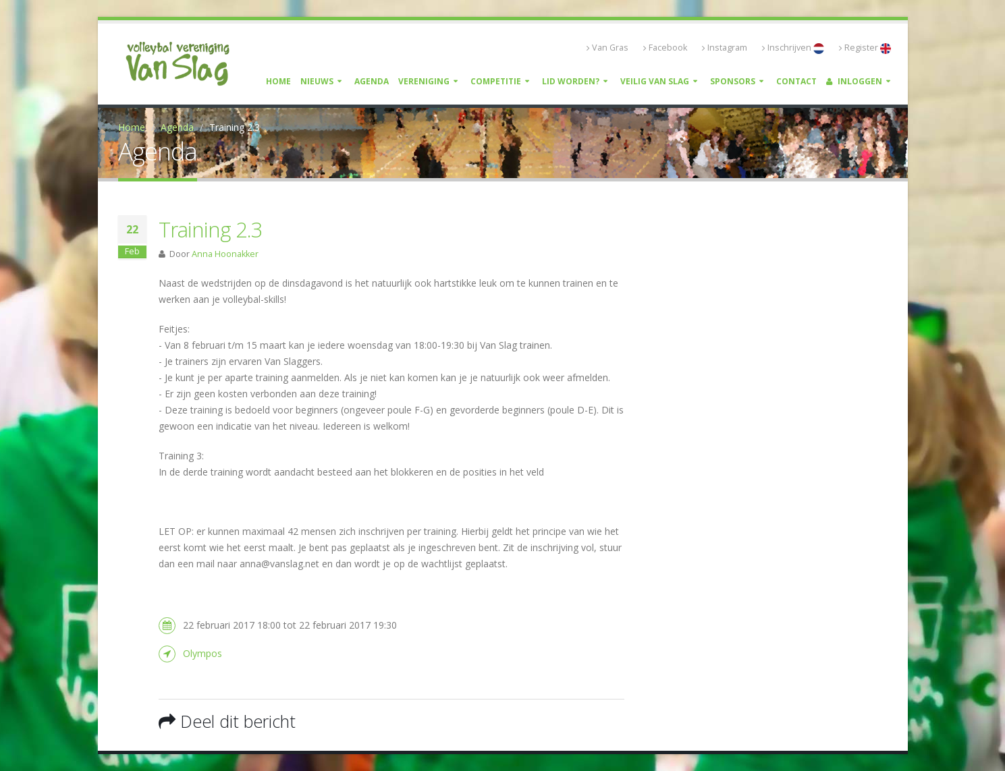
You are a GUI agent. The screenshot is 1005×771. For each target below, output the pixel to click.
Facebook (665, 47)
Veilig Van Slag (654, 81)
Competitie (495, 81)
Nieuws (316, 81)
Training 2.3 (211, 229)
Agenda (371, 81)
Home (278, 81)
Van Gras (607, 47)
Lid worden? (570, 81)
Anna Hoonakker (225, 254)
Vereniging (424, 81)
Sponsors (732, 81)
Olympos (202, 653)
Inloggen (854, 81)
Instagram (724, 47)
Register (865, 48)
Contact (796, 81)
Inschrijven (793, 48)
